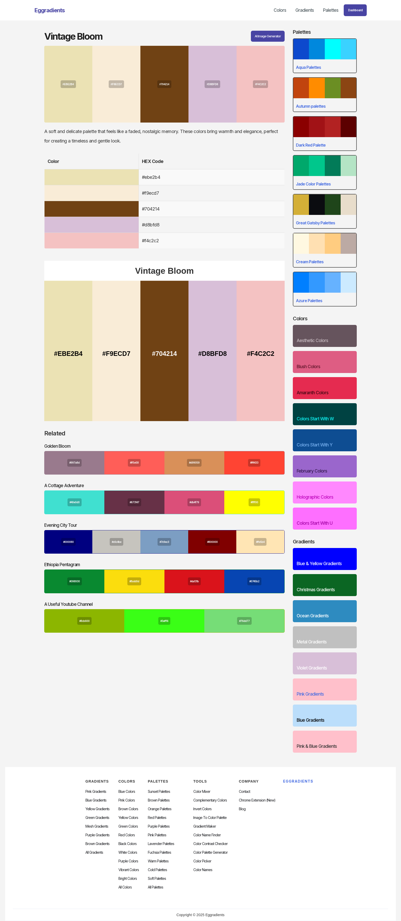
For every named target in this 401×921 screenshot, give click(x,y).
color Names (202, 870)
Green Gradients (97, 818)
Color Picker (202, 861)
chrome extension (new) (257, 800)
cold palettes (157, 870)
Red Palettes (157, 818)
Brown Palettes (159, 800)
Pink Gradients (95, 792)
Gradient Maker (204, 826)
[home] (50, 10)
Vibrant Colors (128, 870)
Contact (244, 792)
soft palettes (157, 878)
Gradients (304, 10)
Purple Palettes (159, 826)
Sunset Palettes (159, 792)
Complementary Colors (210, 800)
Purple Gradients (97, 835)
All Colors (125, 887)
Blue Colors (126, 792)
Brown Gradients (97, 844)
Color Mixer (201, 792)
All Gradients (94, 852)
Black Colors (127, 844)
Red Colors (126, 835)
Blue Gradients (95, 800)
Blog (242, 809)
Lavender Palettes (161, 844)
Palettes (330, 10)
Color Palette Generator (210, 852)
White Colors (127, 852)
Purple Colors (128, 861)
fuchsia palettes (159, 852)
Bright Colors (127, 878)
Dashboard (355, 10)
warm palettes (158, 861)
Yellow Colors (128, 818)
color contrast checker (210, 844)
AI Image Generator (268, 36)
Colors (280, 10)
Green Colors (128, 826)
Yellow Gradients (97, 809)
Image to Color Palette (210, 818)
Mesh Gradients (96, 826)
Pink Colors (126, 800)
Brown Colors (128, 809)
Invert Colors (202, 809)
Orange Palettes (159, 809)
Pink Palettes (157, 835)
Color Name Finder (207, 835)
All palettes (155, 887)
